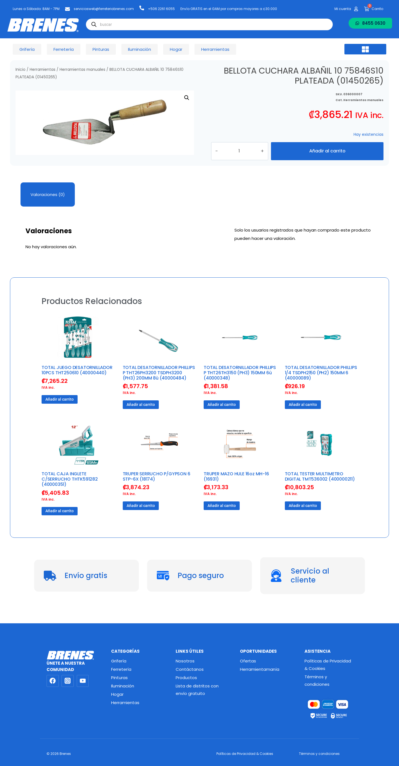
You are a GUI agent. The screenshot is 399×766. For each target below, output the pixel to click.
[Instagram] (68, 681)
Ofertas (248, 661)
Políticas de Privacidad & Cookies (328, 664)
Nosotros (185, 661)
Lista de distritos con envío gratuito (197, 689)
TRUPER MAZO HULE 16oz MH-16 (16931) (236, 486)
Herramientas (42, 69)
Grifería (118, 661)
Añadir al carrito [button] (59, 409)
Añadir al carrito (327, 156)
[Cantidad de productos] (245, 156)
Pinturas (119, 677)
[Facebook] (53, 681)
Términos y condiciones (317, 680)
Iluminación (122, 686)
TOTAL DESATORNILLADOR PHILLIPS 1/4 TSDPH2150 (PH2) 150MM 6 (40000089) (321, 382)
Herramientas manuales (82, 69)
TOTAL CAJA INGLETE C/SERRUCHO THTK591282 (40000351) (70, 488)
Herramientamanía (259, 669)
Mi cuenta (342, 8)
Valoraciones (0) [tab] (47, 204)
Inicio (20, 69)
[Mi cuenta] (356, 9)
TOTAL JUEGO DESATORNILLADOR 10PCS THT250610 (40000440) (77, 380)
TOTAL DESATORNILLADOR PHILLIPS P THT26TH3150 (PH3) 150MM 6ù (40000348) (240, 382)
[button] (365, 49)
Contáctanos (190, 669)
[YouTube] (83, 681)
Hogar (117, 694)
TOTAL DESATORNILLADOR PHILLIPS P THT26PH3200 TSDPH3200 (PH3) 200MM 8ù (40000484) (159, 382)
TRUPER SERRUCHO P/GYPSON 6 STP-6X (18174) (156, 486)
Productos (186, 677)
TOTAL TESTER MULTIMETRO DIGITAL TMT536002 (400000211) (320, 486)
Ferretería (121, 669)
